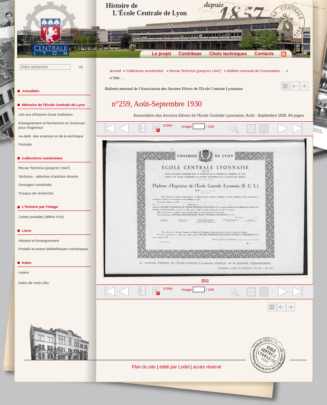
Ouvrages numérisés (35, 185)
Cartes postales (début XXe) (41, 217)
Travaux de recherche (35, 193)
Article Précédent (294, 86)
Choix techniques (228, 53)
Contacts (264, 53)
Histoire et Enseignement (38, 241)
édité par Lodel (174, 367)
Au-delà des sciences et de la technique (51, 136)
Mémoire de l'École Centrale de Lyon (53, 105)
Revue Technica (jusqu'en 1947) (196, 71)
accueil (115, 71)
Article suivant (304, 86)
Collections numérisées (145, 71)
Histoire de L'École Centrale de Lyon (146, 9)
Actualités (30, 91)
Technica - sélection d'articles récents (48, 176)
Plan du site (144, 367)
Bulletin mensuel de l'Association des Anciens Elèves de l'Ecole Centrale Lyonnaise (174, 88)
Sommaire (285, 86)
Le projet (161, 53)
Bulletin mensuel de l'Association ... (255, 71)
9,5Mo (167, 125)
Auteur (23, 272)
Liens (26, 230)
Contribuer (190, 53)
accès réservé (207, 367)
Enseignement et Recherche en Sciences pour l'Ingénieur (51, 125)
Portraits (25, 144)
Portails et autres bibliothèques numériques (53, 249)
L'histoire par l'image (40, 207)
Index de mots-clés (33, 283)
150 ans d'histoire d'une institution (45, 114)
